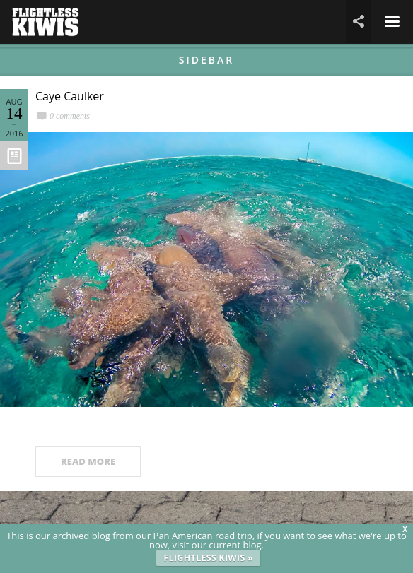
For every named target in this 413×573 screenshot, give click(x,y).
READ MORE (88, 461)
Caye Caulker (69, 96)
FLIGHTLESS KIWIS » (207, 557)
